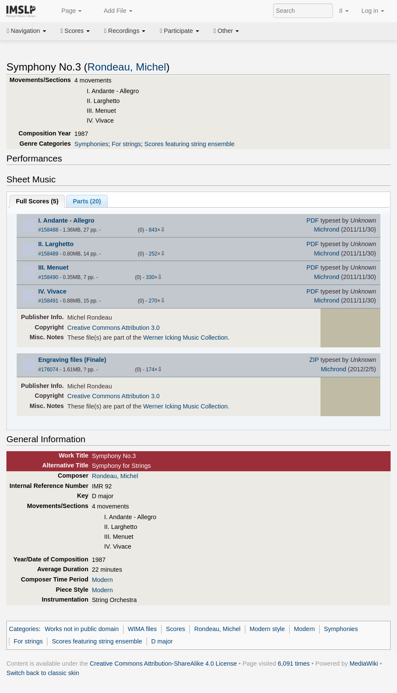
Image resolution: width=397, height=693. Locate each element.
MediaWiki (364, 663)
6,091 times (294, 663)
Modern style (267, 628)
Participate (179, 30)
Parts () (87, 201)
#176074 (48, 370)
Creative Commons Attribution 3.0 (114, 327)
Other (226, 30)
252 (153, 254)
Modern (102, 579)
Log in (373, 10)
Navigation (26, 30)
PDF (312, 220)
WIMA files (142, 628)
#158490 (48, 277)
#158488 (48, 230)
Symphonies (91, 144)
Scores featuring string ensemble (189, 144)
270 (153, 301)
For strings (126, 144)
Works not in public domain (82, 628)
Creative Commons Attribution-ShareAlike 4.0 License (163, 663)
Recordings (124, 30)
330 (150, 277)
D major (162, 641)
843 (153, 230)
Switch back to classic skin (42, 673)
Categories (24, 628)
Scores (75, 30)
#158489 (48, 254)
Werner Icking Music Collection (185, 337)
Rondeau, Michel (127, 67)
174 (150, 370)
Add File (113, 11)
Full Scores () (37, 201)
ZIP (314, 359)
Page (67, 11)
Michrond (326, 229)
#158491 (48, 301)
